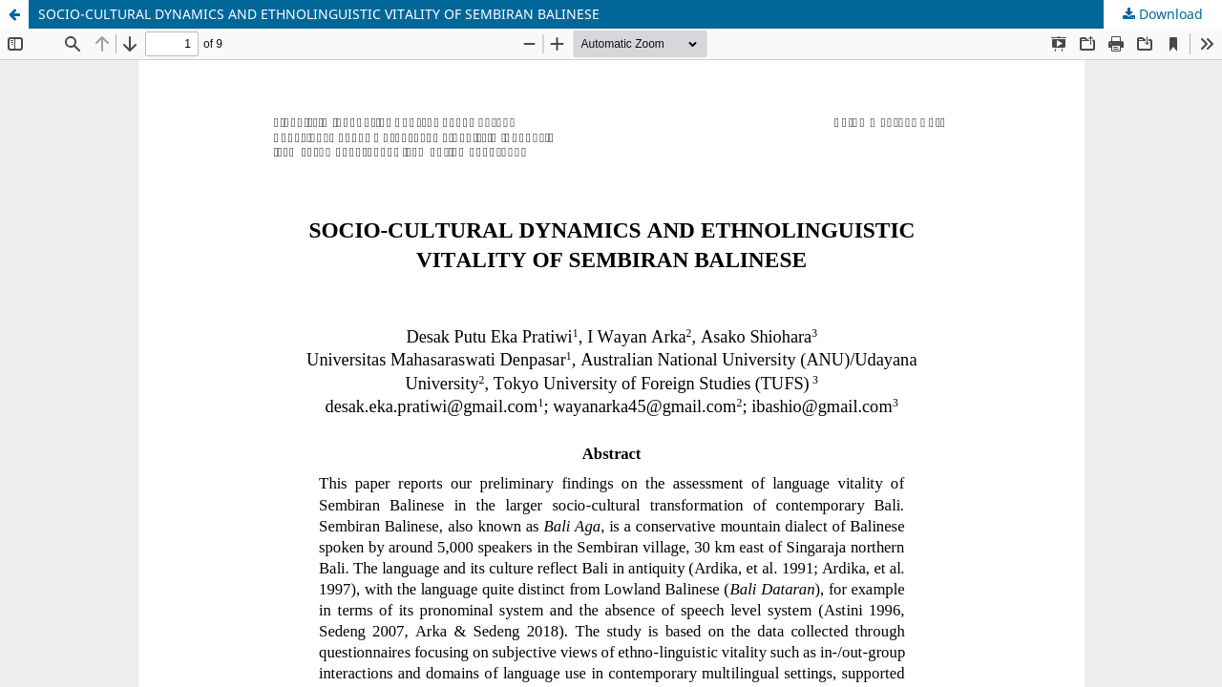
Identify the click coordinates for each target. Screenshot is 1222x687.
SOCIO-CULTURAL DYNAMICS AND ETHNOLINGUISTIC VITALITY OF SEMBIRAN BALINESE (319, 14)
